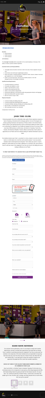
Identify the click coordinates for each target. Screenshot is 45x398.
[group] (22, 322)
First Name (14, 163)
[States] (22, 205)
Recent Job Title (15, 224)
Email (13, 174)
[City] (22, 201)
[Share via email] (43, 2)
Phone (13, 179)
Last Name (14, 169)
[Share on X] (41, 2)
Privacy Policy (18, 191)
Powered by (12, 395)
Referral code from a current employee (19, 269)
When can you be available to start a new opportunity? (21, 250)
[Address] (22, 198)
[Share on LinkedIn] (39, 2)
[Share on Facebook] (38, 2)
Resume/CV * (14, 211)
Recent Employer (15, 229)
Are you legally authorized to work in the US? (20, 234)
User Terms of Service (24, 190)
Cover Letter (14, 219)
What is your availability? (16, 259)
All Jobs (3, 1)
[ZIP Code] (22, 208)
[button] (20, 340)
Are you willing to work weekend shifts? (19, 239)
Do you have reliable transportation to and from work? (21, 244)
